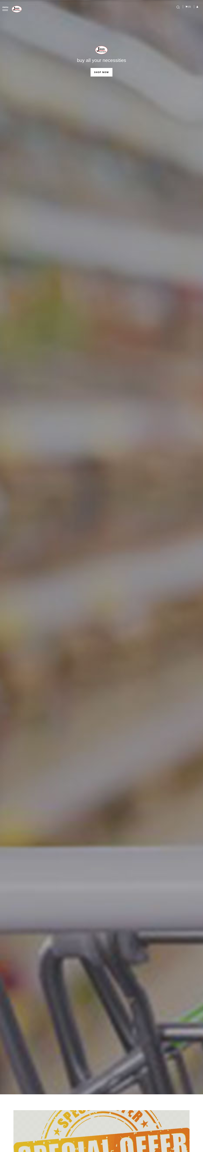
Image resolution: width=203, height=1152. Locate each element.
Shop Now (101, 72)
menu (5, 7)
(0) (188, 6)
